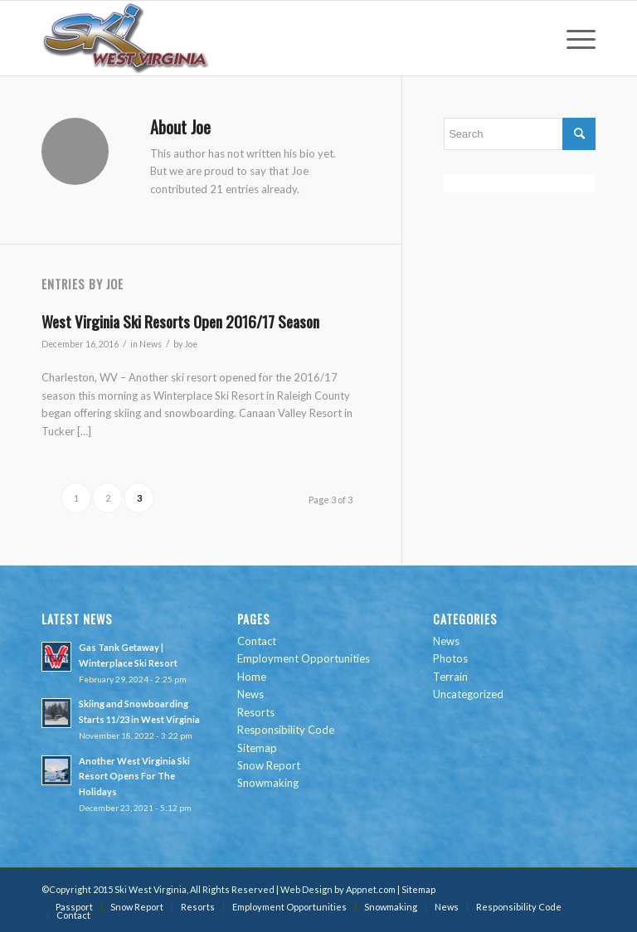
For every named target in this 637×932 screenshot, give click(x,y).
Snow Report (268, 765)
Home (251, 676)
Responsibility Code (285, 729)
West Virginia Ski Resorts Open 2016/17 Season (180, 321)
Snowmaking (268, 782)
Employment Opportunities (303, 658)
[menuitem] (573, 38)
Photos (450, 658)
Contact (256, 641)
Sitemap (257, 748)
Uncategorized (468, 694)
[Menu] (573, 38)
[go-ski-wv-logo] (126, 38)
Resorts (256, 712)
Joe (190, 344)
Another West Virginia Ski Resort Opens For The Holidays (134, 776)
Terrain (450, 676)
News (150, 344)
